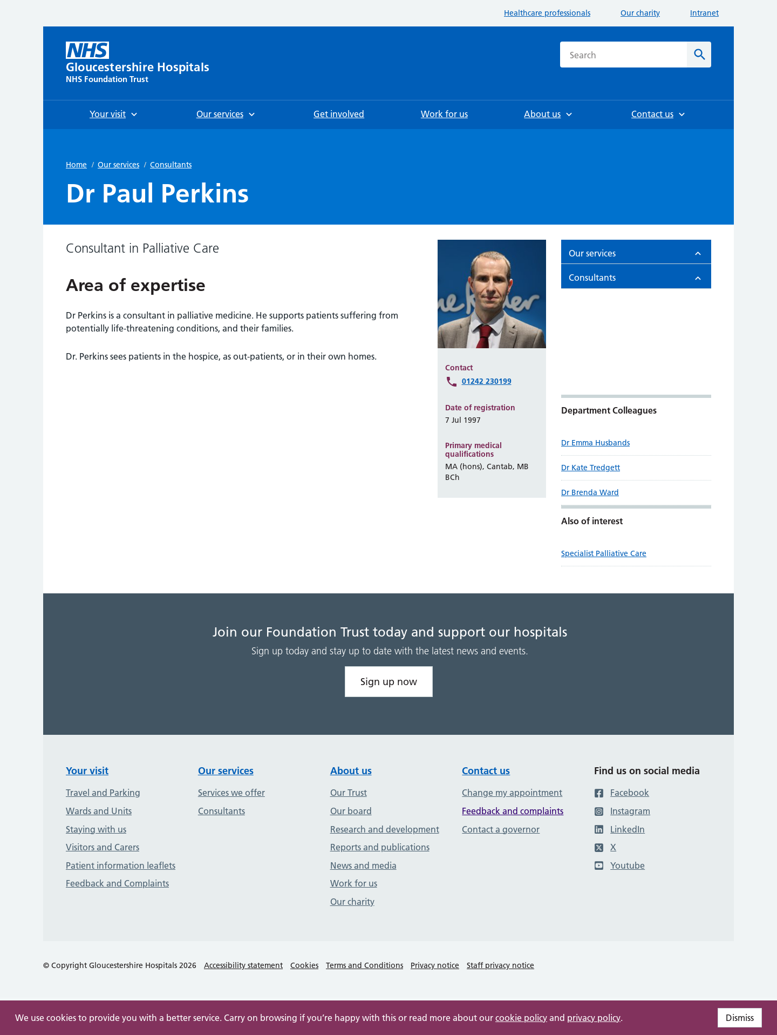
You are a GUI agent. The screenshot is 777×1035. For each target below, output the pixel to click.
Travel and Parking (103, 792)
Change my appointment (512, 792)
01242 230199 (487, 381)
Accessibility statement (243, 965)
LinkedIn (619, 829)
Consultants (171, 165)
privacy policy (594, 1017)
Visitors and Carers (102, 847)
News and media (363, 865)
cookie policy (521, 1017)
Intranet (704, 13)
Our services (118, 165)
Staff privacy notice (500, 965)
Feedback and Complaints (117, 883)
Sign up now (388, 681)
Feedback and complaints (512, 811)
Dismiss (740, 1017)
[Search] (699, 54)
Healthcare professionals (547, 13)
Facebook (621, 792)
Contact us (486, 771)
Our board (351, 811)
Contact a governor (501, 829)
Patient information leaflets (120, 865)
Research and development (384, 829)
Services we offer (231, 792)
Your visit (87, 771)
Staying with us (96, 829)
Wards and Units (99, 811)
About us (351, 771)
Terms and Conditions (364, 965)
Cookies (304, 965)
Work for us (353, 883)
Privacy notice (435, 965)
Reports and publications (380, 847)
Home (76, 165)
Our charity (640, 13)
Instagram (622, 811)
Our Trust (348, 792)
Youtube (619, 865)
